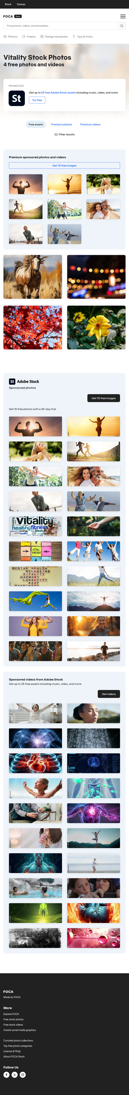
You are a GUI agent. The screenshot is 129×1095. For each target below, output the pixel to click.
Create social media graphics (19, 1030)
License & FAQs (12, 1051)
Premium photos (61, 124)
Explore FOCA (11, 1014)
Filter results (64, 134)
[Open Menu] (123, 16)
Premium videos (90, 124)
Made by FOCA (12, 997)
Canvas (21, 4)
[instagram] (23, 1075)
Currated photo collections (18, 1040)
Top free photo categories (17, 1045)
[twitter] (15, 1075)
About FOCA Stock (14, 1056)
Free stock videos (13, 1024)
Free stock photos (13, 1019)
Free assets (36, 124)
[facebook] (6, 1075)
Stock (8, 4)
